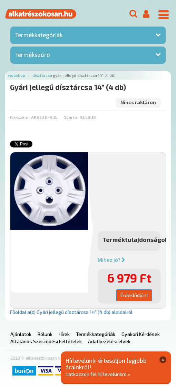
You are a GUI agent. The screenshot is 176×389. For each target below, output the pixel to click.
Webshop (16, 75)
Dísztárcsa (42, 75)
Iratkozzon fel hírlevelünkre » (98, 374)
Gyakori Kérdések (140, 334)
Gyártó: (70, 117)
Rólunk (45, 334)
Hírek (64, 334)
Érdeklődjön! (134, 295)
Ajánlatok (20, 334)
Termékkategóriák (38, 34)
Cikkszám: (19, 117)
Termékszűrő (32, 54)
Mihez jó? (111, 260)
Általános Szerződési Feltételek (46, 341)
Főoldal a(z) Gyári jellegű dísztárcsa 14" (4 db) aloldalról (71, 312)
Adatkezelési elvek (109, 341)
